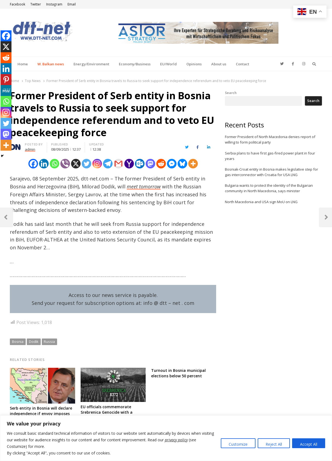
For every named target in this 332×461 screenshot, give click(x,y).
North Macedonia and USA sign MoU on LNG (261, 201)
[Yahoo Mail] (129, 163)
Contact (242, 64)
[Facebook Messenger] (172, 163)
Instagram (54, 4)
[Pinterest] (6, 79)
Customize (238, 444)
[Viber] (65, 163)
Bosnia (17, 341)
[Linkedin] (44, 163)
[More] (193, 163)
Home (22, 64)
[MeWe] (6, 90)
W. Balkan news (50, 64)
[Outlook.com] (140, 163)
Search (231, 93)
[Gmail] (118, 163)
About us (218, 64)
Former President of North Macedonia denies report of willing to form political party (270, 139)
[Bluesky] (182, 163)
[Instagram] (97, 163)
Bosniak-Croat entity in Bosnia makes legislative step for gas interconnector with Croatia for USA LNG (271, 172)
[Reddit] (161, 163)
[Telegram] (108, 163)
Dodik (34, 341)
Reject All (274, 444)
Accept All (308, 444)
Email (71, 4)
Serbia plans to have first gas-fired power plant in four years (270, 156)
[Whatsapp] (54, 163)
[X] (76, 163)
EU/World (168, 64)
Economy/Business (135, 64)
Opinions (194, 64)
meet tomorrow (144, 186)
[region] (166, 438)
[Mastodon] (150, 163)
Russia (49, 341)
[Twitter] (86, 163)
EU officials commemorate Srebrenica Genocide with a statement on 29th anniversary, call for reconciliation (111, 415)
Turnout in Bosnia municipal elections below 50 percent (178, 373)
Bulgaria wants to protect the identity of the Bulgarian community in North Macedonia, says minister (269, 188)
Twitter (35, 4)
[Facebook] (33, 163)
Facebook (17, 4)
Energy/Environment (91, 64)
